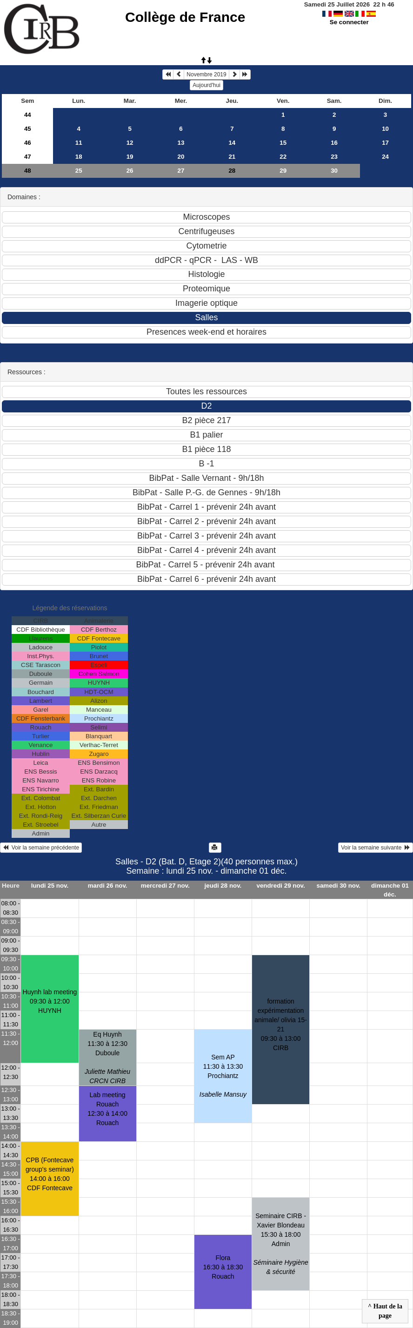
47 (27, 156)
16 (334, 142)
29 (283, 170)
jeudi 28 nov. (223, 885)
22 (283, 156)
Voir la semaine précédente (41, 847)
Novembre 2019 (206, 74)
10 (385, 128)
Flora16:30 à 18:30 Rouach (223, 1267)
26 (130, 170)
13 (181, 142)
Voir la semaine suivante (375, 847)
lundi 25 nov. (49, 885)
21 (231, 156)
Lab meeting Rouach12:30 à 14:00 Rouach (107, 1108)
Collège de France (185, 17)
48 (27, 170)
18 (78, 156)
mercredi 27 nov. (165, 885)
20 (181, 156)
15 (283, 142)
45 (27, 128)
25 (78, 170)
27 (181, 170)
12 (130, 142)
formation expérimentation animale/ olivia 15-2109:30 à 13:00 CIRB (280, 1025)
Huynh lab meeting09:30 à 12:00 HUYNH (50, 1001)
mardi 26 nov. (107, 885)
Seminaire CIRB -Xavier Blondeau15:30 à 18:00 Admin (280, 1243)
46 (27, 142)
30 (334, 170)
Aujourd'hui (206, 85)
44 (27, 114)
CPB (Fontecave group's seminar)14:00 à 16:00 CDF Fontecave (50, 1174)
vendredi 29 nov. (281, 885)
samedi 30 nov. (339, 885)
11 (78, 142)
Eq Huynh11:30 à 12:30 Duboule (107, 1058)
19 (130, 156)
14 (231, 142)
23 (334, 156)
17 (385, 142)
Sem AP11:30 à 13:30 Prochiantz (223, 1075)
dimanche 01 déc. (390, 890)
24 (385, 156)
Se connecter (349, 22)
